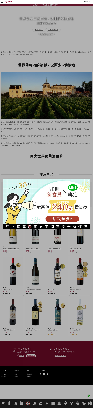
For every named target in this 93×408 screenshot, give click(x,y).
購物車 (85, 2)
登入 (90, 2)
